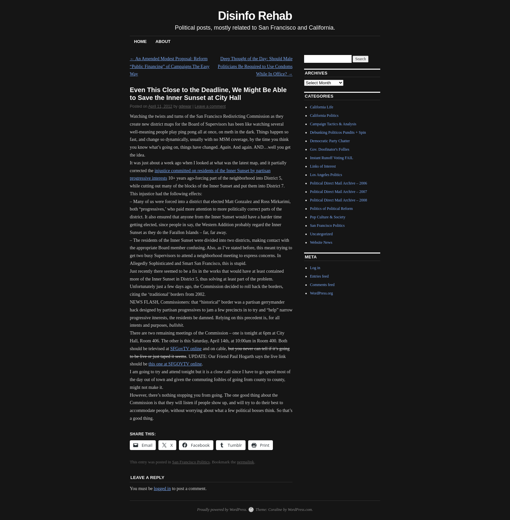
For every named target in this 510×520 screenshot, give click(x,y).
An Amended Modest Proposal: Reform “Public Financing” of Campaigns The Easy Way (169, 66)
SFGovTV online (186, 348)
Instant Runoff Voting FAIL (331, 158)
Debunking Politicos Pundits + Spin (338, 132)
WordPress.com (300, 509)
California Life (321, 107)
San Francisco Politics (191, 461)
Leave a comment (210, 106)
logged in (162, 488)
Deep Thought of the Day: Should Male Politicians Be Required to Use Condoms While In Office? (255, 66)
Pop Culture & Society (327, 217)
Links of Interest (323, 166)
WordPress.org (321, 293)
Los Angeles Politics (326, 174)
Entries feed (319, 276)
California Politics (324, 115)
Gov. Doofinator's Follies (329, 149)
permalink (245, 461)
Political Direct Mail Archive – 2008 (338, 200)
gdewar (185, 106)
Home (140, 41)
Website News (321, 242)
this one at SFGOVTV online (175, 364)
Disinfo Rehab (255, 15)
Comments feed (322, 284)
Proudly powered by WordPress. (222, 509)
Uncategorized (321, 234)
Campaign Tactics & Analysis (333, 124)
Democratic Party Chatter (330, 141)
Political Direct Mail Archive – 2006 (338, 183)
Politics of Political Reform (331, 208)
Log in (315, 268)
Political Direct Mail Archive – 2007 (338, 191)
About (162, 41)
